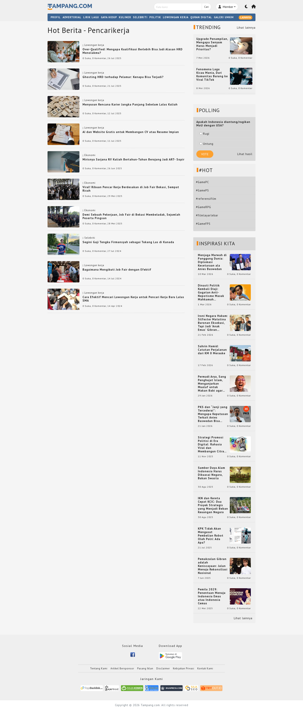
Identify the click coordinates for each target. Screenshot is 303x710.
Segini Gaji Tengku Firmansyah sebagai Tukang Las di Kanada (128, 242)
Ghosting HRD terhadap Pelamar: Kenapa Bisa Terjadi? (123, 77)
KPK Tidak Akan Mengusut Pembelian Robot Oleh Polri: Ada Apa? (210, 535)
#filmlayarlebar (207, 215)
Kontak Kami (205, 668)
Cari (206, 7)
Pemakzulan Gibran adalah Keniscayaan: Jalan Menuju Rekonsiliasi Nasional (212, 566)
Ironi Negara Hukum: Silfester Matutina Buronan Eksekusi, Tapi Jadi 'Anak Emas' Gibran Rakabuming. (213, 323)
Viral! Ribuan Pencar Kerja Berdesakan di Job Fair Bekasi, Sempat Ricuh (131, 188)
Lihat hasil (244, 154)
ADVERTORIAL (72, 17)
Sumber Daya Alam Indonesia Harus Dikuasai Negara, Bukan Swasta (211, 473)
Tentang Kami (98, 668)
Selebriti (89, 237)
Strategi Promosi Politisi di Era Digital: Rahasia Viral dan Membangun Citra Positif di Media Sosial (211, 444)
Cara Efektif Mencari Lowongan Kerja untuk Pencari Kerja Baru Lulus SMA (133, 298)
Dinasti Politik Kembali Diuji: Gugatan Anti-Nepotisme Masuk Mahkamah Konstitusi (211, 292)
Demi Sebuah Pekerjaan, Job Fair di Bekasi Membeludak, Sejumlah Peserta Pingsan (131, 216)
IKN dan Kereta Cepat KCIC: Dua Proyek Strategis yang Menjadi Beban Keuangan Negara (213, 505)
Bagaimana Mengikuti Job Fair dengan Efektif (117, 269)
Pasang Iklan (145, 668)
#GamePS (202, 190)
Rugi (204, 133)
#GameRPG (203, 207)
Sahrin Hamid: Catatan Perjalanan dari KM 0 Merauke (212, 350)
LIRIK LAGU (91, 17)
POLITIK (155, 17)
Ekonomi (89, 155)
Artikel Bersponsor (122, 668)
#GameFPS (203, 224)
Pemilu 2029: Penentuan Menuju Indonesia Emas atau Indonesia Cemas (212, 596)
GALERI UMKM (224, 17)
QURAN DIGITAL (201, 17)
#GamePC (202, 182)
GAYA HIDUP (109, 17)
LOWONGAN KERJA (175, 17)
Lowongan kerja (94, 45)
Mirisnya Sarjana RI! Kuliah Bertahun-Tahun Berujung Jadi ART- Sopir (133, 159)
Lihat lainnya (246, 27)
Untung (206, 144)
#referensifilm (206, 199)
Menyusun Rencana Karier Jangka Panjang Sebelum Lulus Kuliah (130, 104)
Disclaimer (163, 668)
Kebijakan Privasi (183, 668)
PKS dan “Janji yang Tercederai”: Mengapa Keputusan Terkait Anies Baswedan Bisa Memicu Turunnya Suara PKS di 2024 (213, 414)
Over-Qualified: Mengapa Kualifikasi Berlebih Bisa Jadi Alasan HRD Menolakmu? (133, 51)
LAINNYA (245, 17)
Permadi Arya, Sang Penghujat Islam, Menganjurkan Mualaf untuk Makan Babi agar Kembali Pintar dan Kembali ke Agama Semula (212, 383)
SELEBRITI (140, 17)
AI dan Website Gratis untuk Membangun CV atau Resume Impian (131, 132)
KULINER (125, 17)
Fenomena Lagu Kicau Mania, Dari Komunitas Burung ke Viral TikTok (212, 74)
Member (225, 7)
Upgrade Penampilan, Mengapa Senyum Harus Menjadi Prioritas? (212, 44)
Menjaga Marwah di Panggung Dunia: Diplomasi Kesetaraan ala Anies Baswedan (212, 262)
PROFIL (56, 17)
